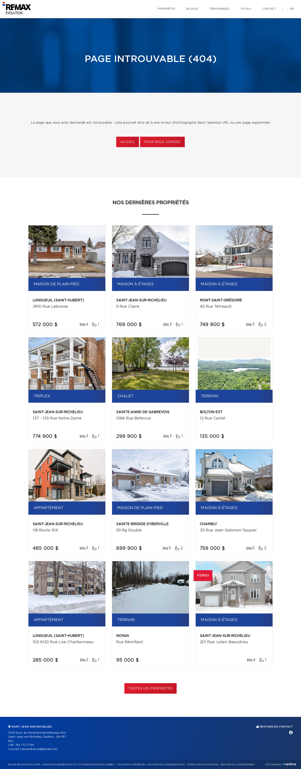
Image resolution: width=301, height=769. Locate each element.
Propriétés (166, 9)
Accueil (127, 142)
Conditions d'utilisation (202, 765)
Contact (269, 9)
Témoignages (219, 9)
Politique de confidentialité (166, 765)
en (292, 9)
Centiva (289, 764)
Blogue (192, 9)
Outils (246, 9)
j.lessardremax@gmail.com (38, 749)
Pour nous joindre (162, 142)
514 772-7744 (24, 745)
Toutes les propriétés (151, 688)
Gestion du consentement (238, 765)
